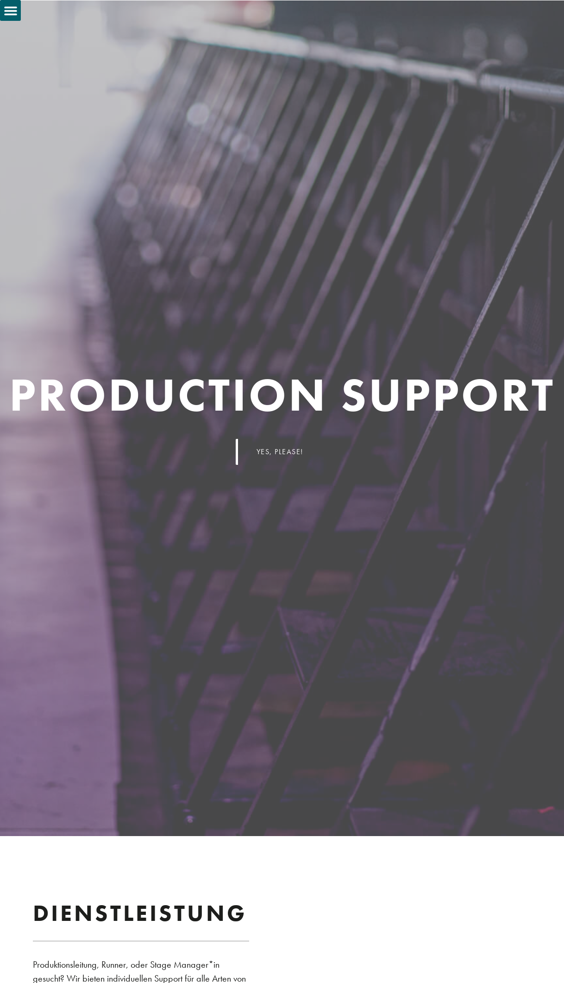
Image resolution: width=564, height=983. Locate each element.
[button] (10, 10)
